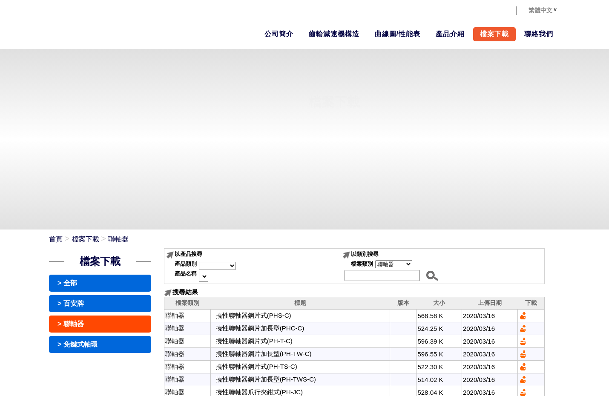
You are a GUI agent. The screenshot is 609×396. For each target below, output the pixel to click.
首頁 (56, 239)
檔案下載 (85, 239)
